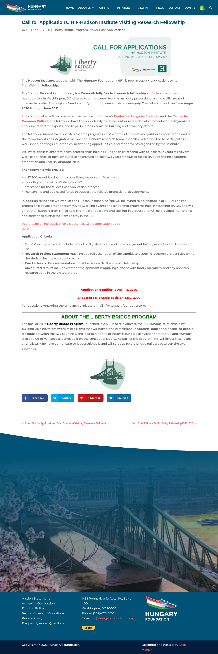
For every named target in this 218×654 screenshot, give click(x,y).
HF (28, 30)
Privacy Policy (32, 618)
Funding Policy (33, 608)
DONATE (190, 7)
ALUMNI (143, 7)
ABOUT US (84, 7)
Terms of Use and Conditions (43, 613)
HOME (69, 7)
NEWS (160, 7)
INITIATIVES (123, 7)
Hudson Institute (163, 93)
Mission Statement (36, 598)
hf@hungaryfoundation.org (113, 618)
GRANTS (104, 7)
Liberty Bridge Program (70, 30)
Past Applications (112, 30)
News (93, 30)
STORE (202, 8)
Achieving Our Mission (38, 603)
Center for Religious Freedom (136, 116)
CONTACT (174, 7)
